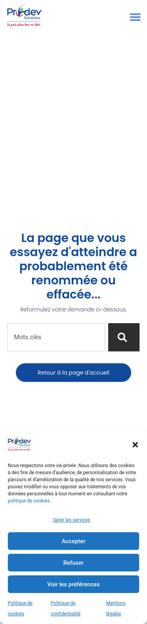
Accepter (73, 541)
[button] (135, 445)
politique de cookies (29, 501)
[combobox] (56, 337)
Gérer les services (71, 520)
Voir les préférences (73, 584)
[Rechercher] (124, 337)
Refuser (73, 562)
